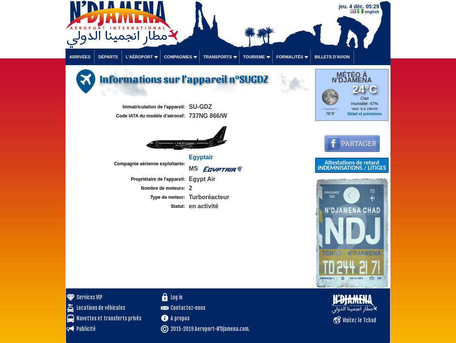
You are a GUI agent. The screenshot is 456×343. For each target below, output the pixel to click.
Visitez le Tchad (359, 320)
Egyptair (201, 157)
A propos (180, 318)
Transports (217, 57)
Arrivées (79, 57)
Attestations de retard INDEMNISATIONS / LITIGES (352, 165)
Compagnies (178, 57)
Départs (108, 57)
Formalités (289, 57)
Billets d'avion (331, 57)
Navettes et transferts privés (108, 318)
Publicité (86, 329)
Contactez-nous (188, 308)
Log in (177, 297)
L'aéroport (139, 57)
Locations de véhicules (100, 308)
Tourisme (254, 57)
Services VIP (89, 297)
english (371, 11)
